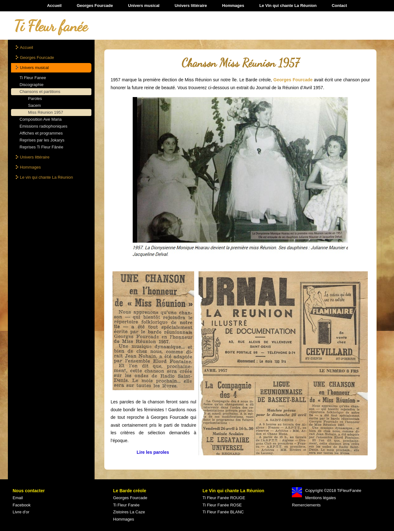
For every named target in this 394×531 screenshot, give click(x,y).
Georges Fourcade (95, 5)
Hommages (233, 5)
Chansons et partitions (40, 91)
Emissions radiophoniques (43, 126)
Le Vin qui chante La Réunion (288, 5)
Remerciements (306, 505)
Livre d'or (21, 512)
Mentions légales (320, 497)
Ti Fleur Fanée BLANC (223, 512)
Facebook (22, 505)
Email (18, 497)
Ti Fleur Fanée (126, 505)
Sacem (34, 105)
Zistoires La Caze (129, 512)
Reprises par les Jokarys (42, 140)
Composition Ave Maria (40, 119)
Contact (339, 5)
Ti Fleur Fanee (33, 77)
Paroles (35, 98)
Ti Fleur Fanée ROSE (222, 505)
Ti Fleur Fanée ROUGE (224, 497)
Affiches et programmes (41, 133)
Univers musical (143, 5)
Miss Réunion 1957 (45, 112)
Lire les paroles (153, 452)
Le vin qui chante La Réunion (46, 177)
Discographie (31, 84)
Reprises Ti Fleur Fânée (41, 147)
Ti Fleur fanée (50, 26)
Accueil (54, 5)
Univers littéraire (191, 5)
